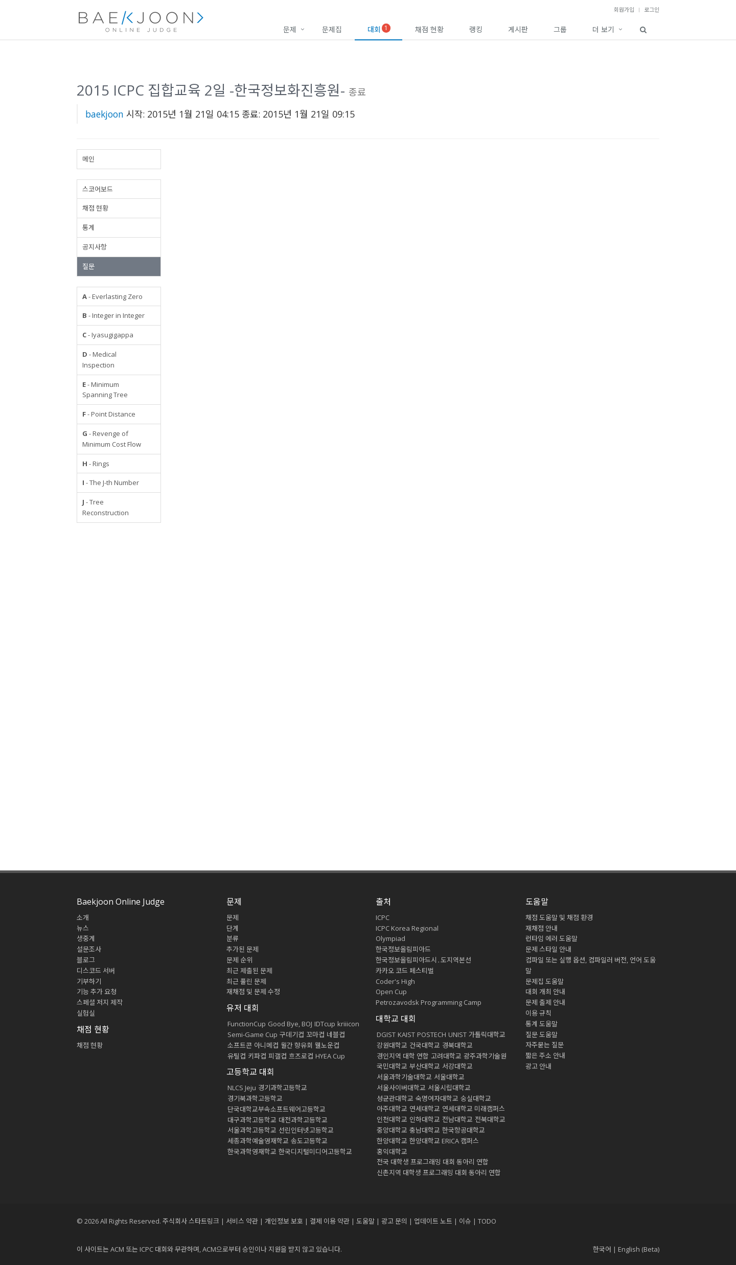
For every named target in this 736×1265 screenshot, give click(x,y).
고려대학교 (446, 1056)
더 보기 (603, 29)
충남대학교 (424, 1130)
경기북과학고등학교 (255, 1098)
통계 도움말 (541, 1023)
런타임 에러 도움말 (551, 938)
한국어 (602, 1249)
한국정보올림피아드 (403, 949)
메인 (88, 159)
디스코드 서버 (96, 970)
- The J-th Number (110, 482)
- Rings (95, 463)
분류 (232, 938)
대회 (378, 29)
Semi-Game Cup (252, 1034)
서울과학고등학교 (252, 1130)
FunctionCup (246, 1023)
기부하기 (89, 981)
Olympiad (390, 938)
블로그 (86, 959)
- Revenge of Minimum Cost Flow (111, 439)
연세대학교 (424, 1108)
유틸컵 (236, 1056)
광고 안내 (538, 1066)
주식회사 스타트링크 (191, 1221)
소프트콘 (239, 1045)
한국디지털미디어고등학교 (315, 1151)
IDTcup (324, 1023)
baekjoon (104, 114)
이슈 (465, 1221)
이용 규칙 (538, 1013)
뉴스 (83, 928)
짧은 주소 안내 (545, 1055)
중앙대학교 (392, 1130)
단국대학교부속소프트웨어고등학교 (276, 1109)
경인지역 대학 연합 (403, 1056)
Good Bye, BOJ (290, 1023)
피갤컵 (277, 1056)
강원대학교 (392, 1045)
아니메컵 (266, 1045)
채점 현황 (429, 29)
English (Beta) (638, 1249)
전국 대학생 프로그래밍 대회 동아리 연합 (433, 1161)
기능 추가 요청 (97, 991)
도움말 (536, 901)
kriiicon (348, 1023)
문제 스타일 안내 (548, 949)
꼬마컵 (315, 1034)
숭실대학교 (476, 1098)
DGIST (386, 1034)
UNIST (457, 1034)
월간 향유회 (297, 1045)
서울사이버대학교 (401, 1087)
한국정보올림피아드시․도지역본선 (423, 959)
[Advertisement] (119, 686)
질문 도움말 (541, 1034)
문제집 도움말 (544, 981)
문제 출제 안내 (545, 1002)
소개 (83, 917)
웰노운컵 (327, 1045)
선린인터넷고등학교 (306, 1130)
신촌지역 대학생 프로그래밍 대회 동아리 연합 (439, 1172)
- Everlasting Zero (112, 296)
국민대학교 (392, 1066)
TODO (487, 1221)
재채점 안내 (541, 928)
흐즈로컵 (301, 1056)
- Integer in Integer (113, 315)
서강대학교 (457, 1066)
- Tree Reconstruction (105, 507)
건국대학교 (424, 1045)
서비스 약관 (242, 1221)
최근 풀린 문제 (246, 981)
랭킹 (475, 29)
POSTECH (431, 1034)
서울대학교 (449, 1077)
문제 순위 (239, 959)
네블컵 (336, 1034)
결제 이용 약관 (330, 1221)
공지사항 (94, 246)
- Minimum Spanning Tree (105, 390)
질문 (88, 266)
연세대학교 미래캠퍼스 (473, 1108)
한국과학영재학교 (252, 1151)
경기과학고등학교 (282, 1087)
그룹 (560, 29)
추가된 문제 (242, 949)
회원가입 (624, 9)
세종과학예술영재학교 (258, 1140)
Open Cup (391, 991)
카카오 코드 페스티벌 (405, 970)
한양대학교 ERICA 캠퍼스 (444, 1140)
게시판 (518, 29)
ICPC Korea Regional (407, 928)
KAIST (406, 1034)
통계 (88, 227)
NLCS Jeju (241, 1087)
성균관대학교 (395, 1098)
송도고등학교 (309, 1140)
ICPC (382, 917)
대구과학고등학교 (252, 1119)
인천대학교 (392, 1119)
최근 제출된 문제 (249, 970)
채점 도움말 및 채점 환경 (559, 917)
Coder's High (395, 981)
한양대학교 (392, 1140)
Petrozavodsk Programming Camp (428, 1002)
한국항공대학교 (463, 1130)
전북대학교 (490, 1119)
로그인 (651, 9)
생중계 (86, 938)
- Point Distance (108, 414)
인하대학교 (424, 1119)
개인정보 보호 (284, 1221)
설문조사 (89, 949)
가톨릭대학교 (487, 1034)
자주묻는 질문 (544, 1044)
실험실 (86, 1013)
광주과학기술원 (485, 1056)
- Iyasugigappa (107, 334)
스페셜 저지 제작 (100, 1002)
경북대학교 (457, 1045)
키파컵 (257, 1056)
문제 (289, 29)
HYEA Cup (330, 1056)
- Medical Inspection (99, 360)
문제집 (332, 29)
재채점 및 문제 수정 (253, 991)
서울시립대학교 (449, 1087)
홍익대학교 (392, 1151)
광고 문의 (394, 1221)
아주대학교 (392, 1108)
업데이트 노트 (433, 1221)
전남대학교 (457, 1119)
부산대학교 (424, 1066)
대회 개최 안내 (545, 991)
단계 (232, 928)
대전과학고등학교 (303, 1119)
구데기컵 (292, 1034)
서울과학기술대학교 (404, 1077)
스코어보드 (97, 189)
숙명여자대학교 (437, 1098)
